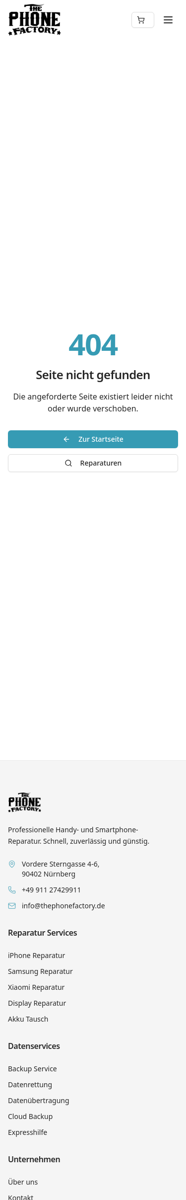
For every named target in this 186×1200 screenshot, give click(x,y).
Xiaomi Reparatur (36, 987)
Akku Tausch (28, 1019)
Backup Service (32, 1068)
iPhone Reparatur (36, 955)
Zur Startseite (93, 439)
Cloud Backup (30, 1116)
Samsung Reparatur (40, 971)
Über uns (23, 1182)
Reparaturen (93, 463)
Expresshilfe (27, 1132)
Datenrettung (30, 1084)
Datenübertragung (38, 1100)
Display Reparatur (37, 1003)
